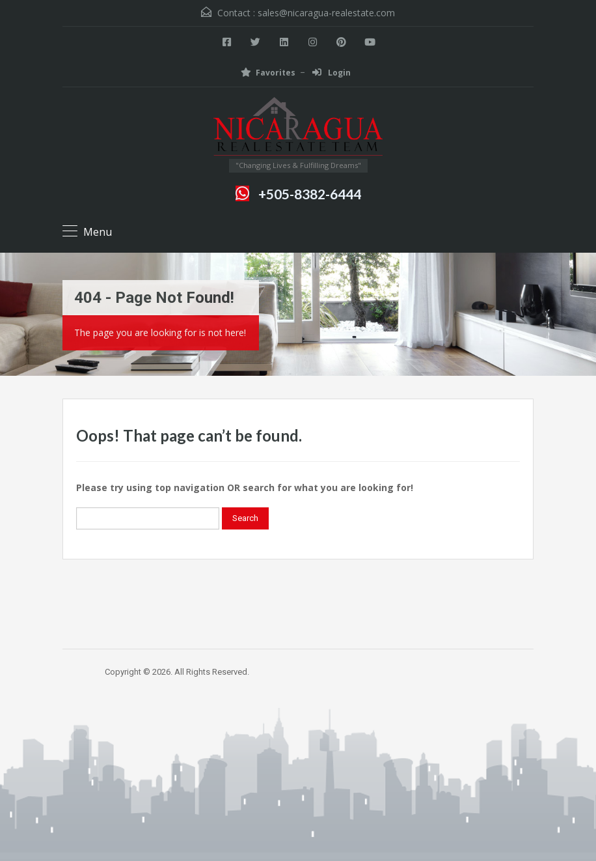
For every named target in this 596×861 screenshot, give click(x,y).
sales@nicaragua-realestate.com (326, 13)
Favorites (268, 72)
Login (331, 72)
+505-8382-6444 (309, 194)
